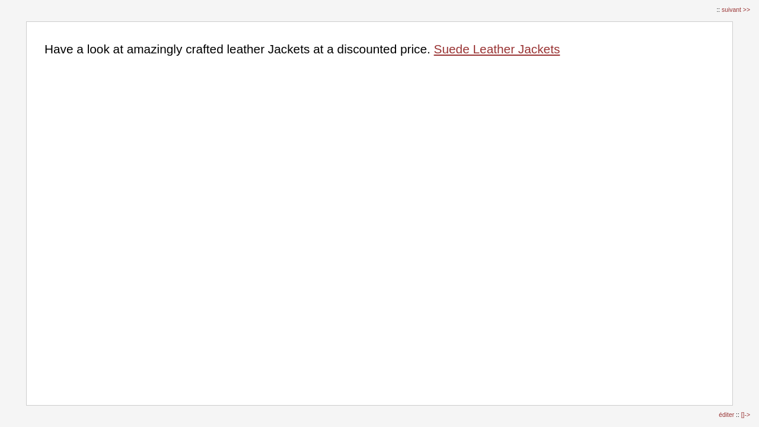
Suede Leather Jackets (497, 49)
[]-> (745, 415)
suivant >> (736, 10)
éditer (727, 415)
